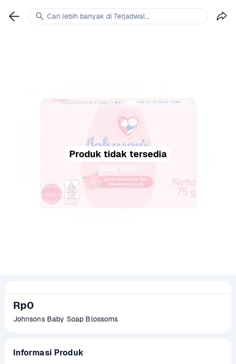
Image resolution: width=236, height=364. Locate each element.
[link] (14, 16)
